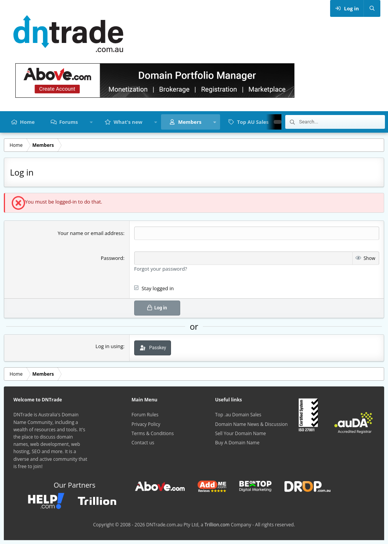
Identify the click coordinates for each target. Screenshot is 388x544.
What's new (127, 121)
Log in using (109, 346)
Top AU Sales (252, 121)
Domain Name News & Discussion (251, 424)
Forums (68, 121)
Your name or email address (90, 233)
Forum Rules (145, 414)
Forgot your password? (160, 268)
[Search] (371, 8)
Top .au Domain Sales (238, 414)
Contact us (143, 442)
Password (112, 258)
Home (27, 121)
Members (189, 121)
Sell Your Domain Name (240, 433)
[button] (91, 122)
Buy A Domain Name (237, 442)
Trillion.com (216, 524)
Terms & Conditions (153, 433)
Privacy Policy (146, 424)
